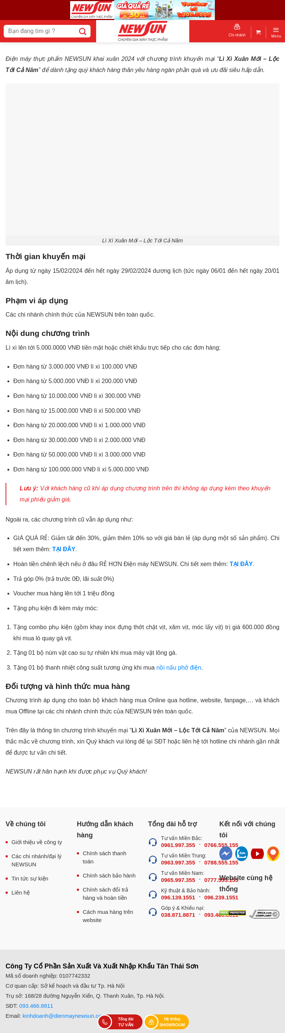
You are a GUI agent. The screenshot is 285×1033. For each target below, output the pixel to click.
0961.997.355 (178, 845)
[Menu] (276, 32)
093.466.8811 (36, 1006)
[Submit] (83, 31)
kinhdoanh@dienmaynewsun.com (64, 1016)
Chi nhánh (237, 30)
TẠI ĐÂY (63, 549)
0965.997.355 (178, 880)
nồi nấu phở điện (178, 667)
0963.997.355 (178, 862)
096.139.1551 (178, 897)
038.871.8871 (178, 915)
